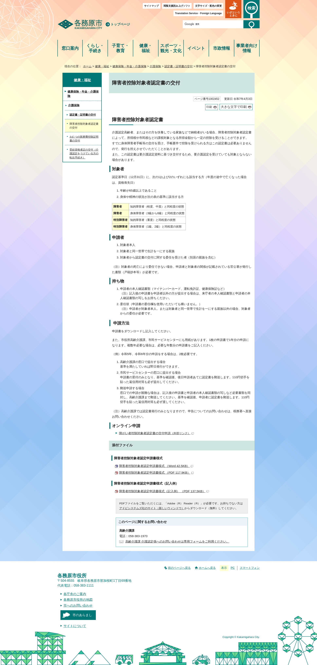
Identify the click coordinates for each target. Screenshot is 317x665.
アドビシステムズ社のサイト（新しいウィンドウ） (151, 508)
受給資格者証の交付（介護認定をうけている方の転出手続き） (84, 153)
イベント (196, 48)
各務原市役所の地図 (78, 599)
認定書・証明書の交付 (178, 66)
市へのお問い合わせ (78, 605)
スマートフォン (250, 567)
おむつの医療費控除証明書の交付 (84, 138)
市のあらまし (82, 615)
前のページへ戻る (179, 567)
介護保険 (155, 66)
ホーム (87, 66)
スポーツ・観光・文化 (171, 48)
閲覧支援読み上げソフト (177, 5)
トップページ (120, 24)
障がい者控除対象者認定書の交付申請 (156, 433)
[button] (233, 9)
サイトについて (74, 626)
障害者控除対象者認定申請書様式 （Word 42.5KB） (156, 466)
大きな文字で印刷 (234, 107)
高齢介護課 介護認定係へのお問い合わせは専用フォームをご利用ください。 (177, 541)
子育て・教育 (120, 48)
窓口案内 (70, 48)
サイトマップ (151, 5)
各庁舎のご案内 (74, 594)
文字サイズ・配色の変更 (208, 5)
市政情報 (221, 48)
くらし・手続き (95, 48)
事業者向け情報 (247, 48)
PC (233, 567)
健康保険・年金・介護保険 (129, 66)
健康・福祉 (145, 48)
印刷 (209, 107)
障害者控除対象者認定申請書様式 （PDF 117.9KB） (156, 472)
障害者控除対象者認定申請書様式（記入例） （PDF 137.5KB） (164, 491)
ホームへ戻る (207, 567)
